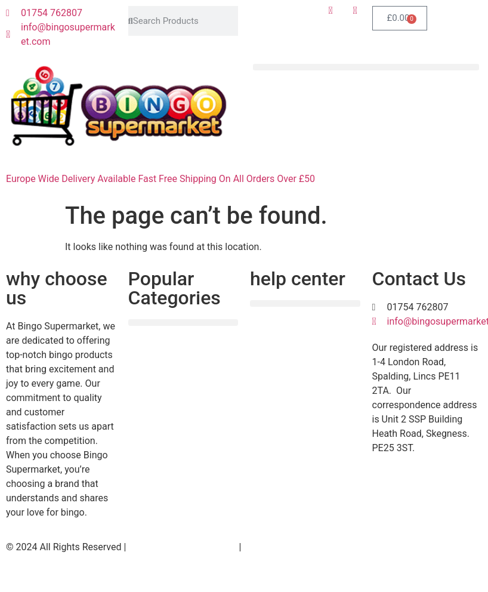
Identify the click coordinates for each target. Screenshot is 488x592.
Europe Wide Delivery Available (70, 178)
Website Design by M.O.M (182, 547)
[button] (366, 67)
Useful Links (269, 547)
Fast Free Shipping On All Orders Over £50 (226, 178)
